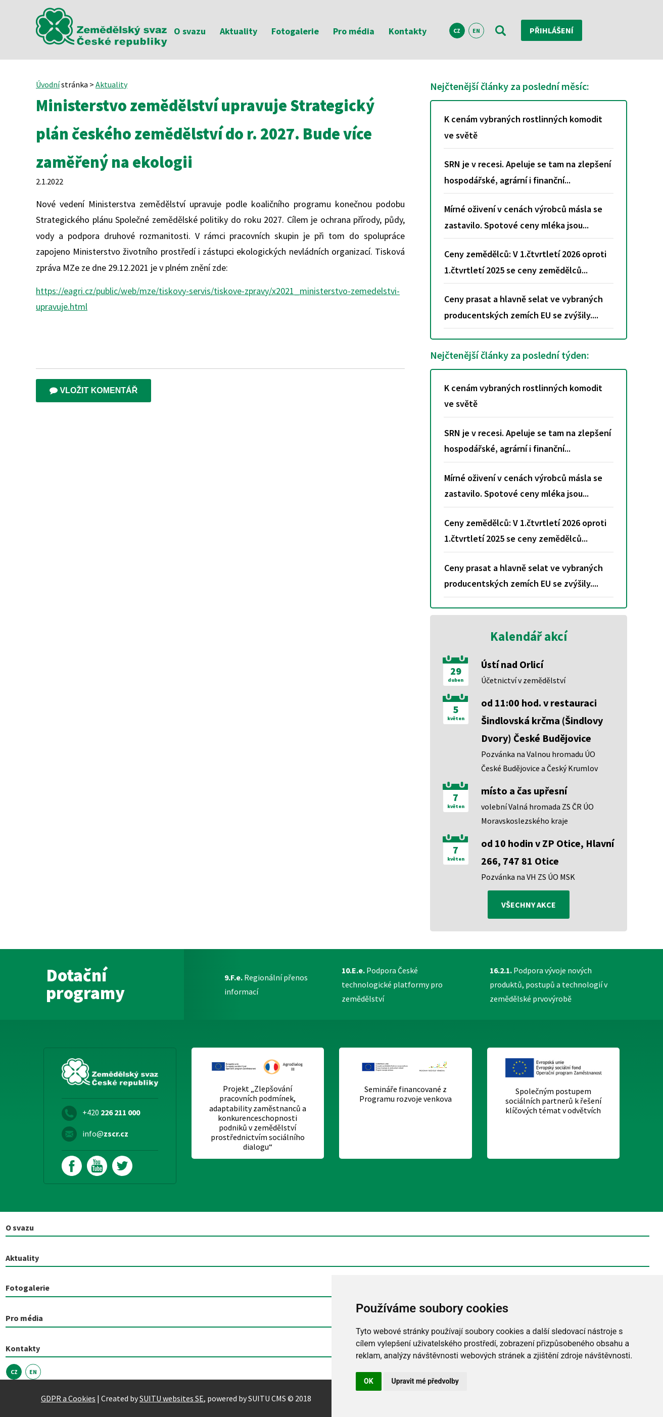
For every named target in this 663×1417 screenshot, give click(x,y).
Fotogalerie (295, 31)
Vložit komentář (93, 390)
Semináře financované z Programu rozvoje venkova (405, 1094)
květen (455, 719)
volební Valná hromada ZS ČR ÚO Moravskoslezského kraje (537, 813)
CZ (456, 30)
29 (455, 671)
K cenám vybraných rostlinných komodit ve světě (523, 127)
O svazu (190, 31)
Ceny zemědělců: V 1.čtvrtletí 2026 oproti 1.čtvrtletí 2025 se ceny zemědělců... (525, 262)
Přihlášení (552, 30)
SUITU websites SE (171, 1398)
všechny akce (528, 905)
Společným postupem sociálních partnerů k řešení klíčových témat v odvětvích (553, 1101)
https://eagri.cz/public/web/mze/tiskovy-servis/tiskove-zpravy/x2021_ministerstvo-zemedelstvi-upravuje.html (218, 299)
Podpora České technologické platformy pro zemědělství (392, 984)
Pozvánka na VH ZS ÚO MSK (528, 877)
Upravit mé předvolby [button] (425, 1381)
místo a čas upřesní (524, 790)
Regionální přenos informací (266, 984)
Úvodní (48, 84)
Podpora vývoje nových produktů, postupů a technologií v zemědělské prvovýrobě (548, 984)
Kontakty (408, 31)
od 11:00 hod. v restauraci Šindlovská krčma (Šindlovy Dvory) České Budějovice (542, 720)
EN (476, 30)
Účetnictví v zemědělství (523, 680)
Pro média (353, 31)
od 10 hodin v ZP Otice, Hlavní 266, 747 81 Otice (547, 852)
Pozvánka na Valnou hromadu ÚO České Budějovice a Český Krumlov (539, 761)
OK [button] (368, 1381)
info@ (105, 1133)
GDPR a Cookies (68, 1398)
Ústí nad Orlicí (512, 664)
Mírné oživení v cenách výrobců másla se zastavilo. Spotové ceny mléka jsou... (523, 217)
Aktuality (238, 31)
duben (455, 680)
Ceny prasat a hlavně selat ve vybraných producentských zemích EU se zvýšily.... (523, 307)
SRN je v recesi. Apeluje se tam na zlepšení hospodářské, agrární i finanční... (527, 172)
